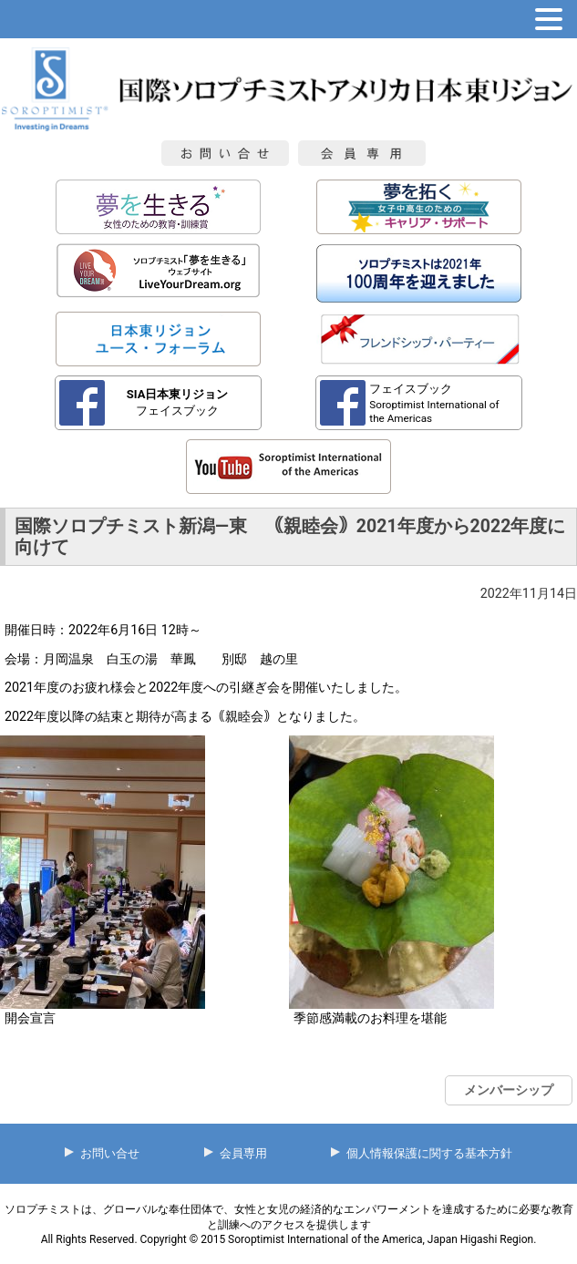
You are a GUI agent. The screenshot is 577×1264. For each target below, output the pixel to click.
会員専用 (243, 1153)
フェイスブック (178, 401)
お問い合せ (109, 1153)
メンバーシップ (508, 1090)
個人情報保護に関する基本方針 (429, 1153)
